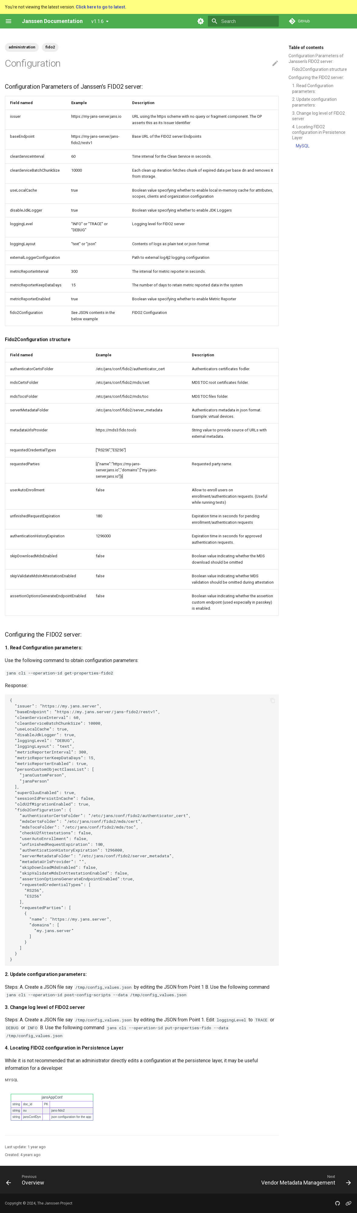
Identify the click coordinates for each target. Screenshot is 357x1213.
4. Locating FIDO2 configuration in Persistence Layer (318, 132)
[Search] (243, 21)
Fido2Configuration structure (319, 69)
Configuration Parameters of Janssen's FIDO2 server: (316, 58)
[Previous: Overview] (26, 1179)
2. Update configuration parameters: (314, 102)
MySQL (302, 145)
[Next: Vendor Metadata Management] (304, 1179)
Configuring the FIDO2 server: (316, 77)
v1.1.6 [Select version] (97, 21)
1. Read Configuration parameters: (312, 88)
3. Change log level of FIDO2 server (318, 116)
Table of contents (306, 47)
